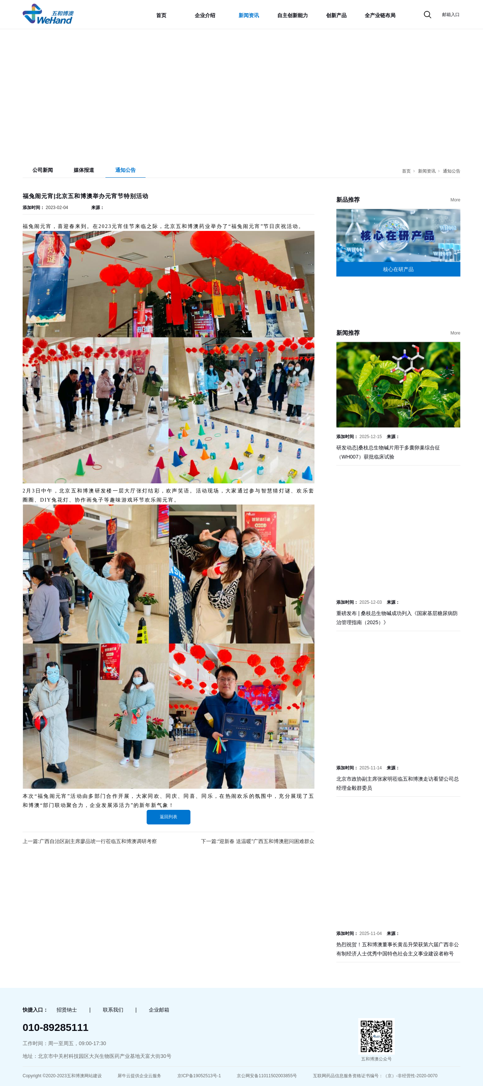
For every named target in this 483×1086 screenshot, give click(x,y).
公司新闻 (42, 170)
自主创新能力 (292, 15)
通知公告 (125, 170)
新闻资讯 (249, 15)
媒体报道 (84, 170)
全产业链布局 (380, 15)
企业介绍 (205, 15)
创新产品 (336, 15)
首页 (161, 15)
